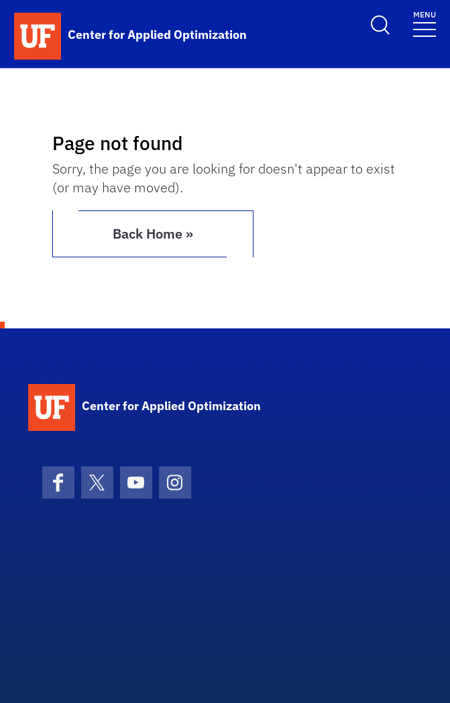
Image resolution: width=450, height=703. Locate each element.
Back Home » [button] (153, 234)
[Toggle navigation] (424, 23)
